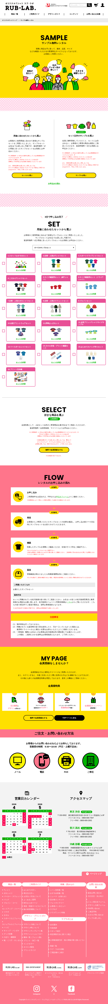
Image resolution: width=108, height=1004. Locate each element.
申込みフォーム (62, 497)
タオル (6, 915)
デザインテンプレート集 (33, 931)
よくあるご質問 (30, 900)
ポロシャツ (8, 893)
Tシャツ (7, 890)
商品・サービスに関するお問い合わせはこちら (81, 853)
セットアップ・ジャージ (11, 909)
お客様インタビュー (58, 906)
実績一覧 (53, 946)
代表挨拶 (53, 928)
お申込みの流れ (54, 183)
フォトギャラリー (57, 903)
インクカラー (29, 944)
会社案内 (53, 925)
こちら (69, 602)
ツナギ (6, 912)
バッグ (6, 900)
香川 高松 (75, 828)
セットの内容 (21, 270)
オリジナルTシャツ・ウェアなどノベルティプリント (45, 999)
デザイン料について (31, 928)
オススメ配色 (29, 947)
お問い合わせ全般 (93, 14)
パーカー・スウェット (12, 896)
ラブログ (53, 909)
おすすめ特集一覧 (57, 893)
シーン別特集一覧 (57, 890)
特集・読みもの (67, 884)
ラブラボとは (67, 919)
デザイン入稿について (32, 924)
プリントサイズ (30, 950)
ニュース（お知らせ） (58, 896)
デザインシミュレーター (33, 934)
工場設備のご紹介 (57, 952)
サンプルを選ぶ (81, 175)
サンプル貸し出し (95, 918)
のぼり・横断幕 (10, 937)
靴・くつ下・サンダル (12, 940)
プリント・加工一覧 (31, 940)
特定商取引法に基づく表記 (60, 934)
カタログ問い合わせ (95, 915)
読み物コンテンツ (57, 900)
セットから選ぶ (27, 175)
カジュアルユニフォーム (11, 924)
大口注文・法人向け (95, 896)
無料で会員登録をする (54, 450)
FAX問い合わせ (94, 908)
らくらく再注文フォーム (95, 902)
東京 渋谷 (75, 811)
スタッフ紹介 (55, 931)
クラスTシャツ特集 (57, 912)
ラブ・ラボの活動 (57, 949)
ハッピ (6, 927)
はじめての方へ (30, 890)
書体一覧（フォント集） (33, 937)
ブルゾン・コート (11, 903)
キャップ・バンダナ (11, 931)
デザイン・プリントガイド (35, 917)
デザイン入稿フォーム (96, 905)
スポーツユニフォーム (12, 918)
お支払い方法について (32, 896)
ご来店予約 (92, 912)
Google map (86, 812)
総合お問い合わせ (95, 893)
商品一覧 (14, 14)
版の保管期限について (32, 909)
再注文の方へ (29, 893)
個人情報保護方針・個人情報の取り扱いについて (66, 941)
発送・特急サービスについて (35, 906)
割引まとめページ (30, 903)
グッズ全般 (8, 934)
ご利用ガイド (35, 884)
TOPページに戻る (69, 718)
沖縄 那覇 (75, 844)
